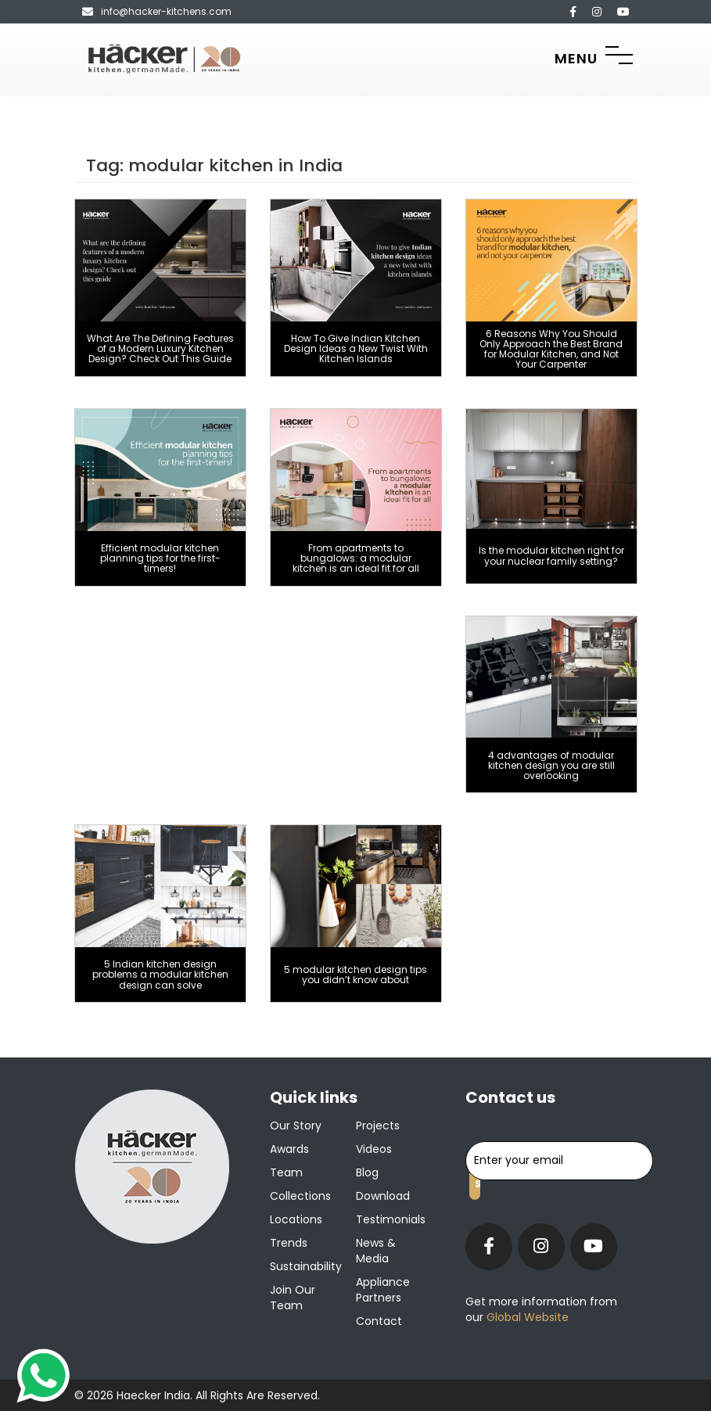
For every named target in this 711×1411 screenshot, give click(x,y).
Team (286, 1172)
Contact (379, 1321)
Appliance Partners (383, 1289)
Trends (288, 1243)
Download (383, 1196)
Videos (374, 1149)
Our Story (295, 1125)
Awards (289, 1149)
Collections (300, 1196)
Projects (378, 1125)
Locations (296, 1219)
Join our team (292, 1297)
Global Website (526, 1317)
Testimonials (391, 1219)
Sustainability (306, 1266)
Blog (367, 1172)
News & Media (376, 1250)
